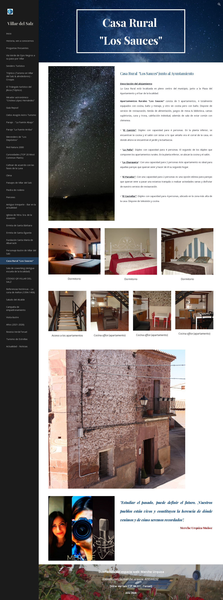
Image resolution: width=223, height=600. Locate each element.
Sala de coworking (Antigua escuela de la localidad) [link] (20, 270)
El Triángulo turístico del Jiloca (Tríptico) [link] (18, 88)
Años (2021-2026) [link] (15, 324)
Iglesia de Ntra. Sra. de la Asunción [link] (19, 216)
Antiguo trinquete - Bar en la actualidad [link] (21, 206)
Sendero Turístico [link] (15, 65)
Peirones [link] (10, 197)
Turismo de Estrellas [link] (17, 339)
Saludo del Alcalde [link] (15, 299)
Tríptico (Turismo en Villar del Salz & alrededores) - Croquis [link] (19, 76)
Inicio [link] (8, 33)
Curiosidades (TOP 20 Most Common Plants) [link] (20, 156)
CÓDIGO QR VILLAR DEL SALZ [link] (18, 280)
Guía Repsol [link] (12, 107)
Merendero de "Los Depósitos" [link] (16, 138)
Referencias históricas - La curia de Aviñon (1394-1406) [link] (20, 290)
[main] (131, 31)
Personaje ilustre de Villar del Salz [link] (21, 252)
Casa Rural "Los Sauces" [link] (20, 260)
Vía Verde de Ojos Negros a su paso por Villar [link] (20, 57)
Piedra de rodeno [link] (15, 189)
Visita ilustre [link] (12, 317)
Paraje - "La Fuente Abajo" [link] (20, 122)
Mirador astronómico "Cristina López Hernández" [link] (20, 99)
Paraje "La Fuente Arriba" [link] (19, 129)
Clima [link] (9, 175)
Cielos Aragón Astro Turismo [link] (21, 114)
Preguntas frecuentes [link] (17, 48)
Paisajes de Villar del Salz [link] (19, 182)
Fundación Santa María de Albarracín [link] (19, 241)
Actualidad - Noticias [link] (17, 346)
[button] (219, 4)
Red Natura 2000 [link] (15, 147)
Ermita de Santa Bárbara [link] (19, 225)
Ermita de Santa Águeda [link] (18, 232)
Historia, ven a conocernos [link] (20, 40)
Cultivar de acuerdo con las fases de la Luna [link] (20, 166)
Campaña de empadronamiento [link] (16, 308)
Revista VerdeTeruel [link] (16, 331)
